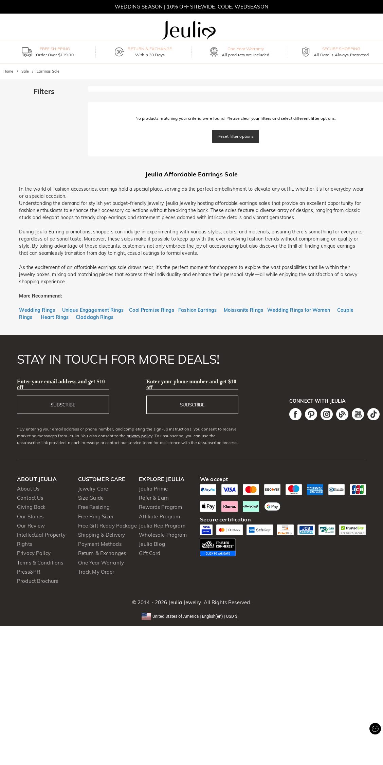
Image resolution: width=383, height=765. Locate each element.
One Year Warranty (101, 562)
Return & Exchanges (102, 553)
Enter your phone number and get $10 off (191, 384)
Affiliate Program (159, 516)
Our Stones (30, 516)
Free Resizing (94, 507)
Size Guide (91, 498)
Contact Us (30, 498)
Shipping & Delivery (101, 535)
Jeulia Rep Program (162, 525)
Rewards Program (160, 507)
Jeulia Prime (153, 488)
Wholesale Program (163, 535)
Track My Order (96, 572)
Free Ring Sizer (96, 516)
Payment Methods (100, 544)
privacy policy (139, 435)
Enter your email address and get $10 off (61, 384)
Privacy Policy (34, 553)
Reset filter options (236, 136)
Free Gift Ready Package (107, 525)
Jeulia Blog (152, 544)
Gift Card (149, 553)
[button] (191, 616)
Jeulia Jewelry (184, 602)
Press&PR (28, 572)
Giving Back (31, 507)
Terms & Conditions (40, 562)
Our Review (31, 525)
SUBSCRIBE (63, 404)
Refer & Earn (154, 498)
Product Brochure (37, 581)
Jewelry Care (93, 488)
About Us (28, 488)
